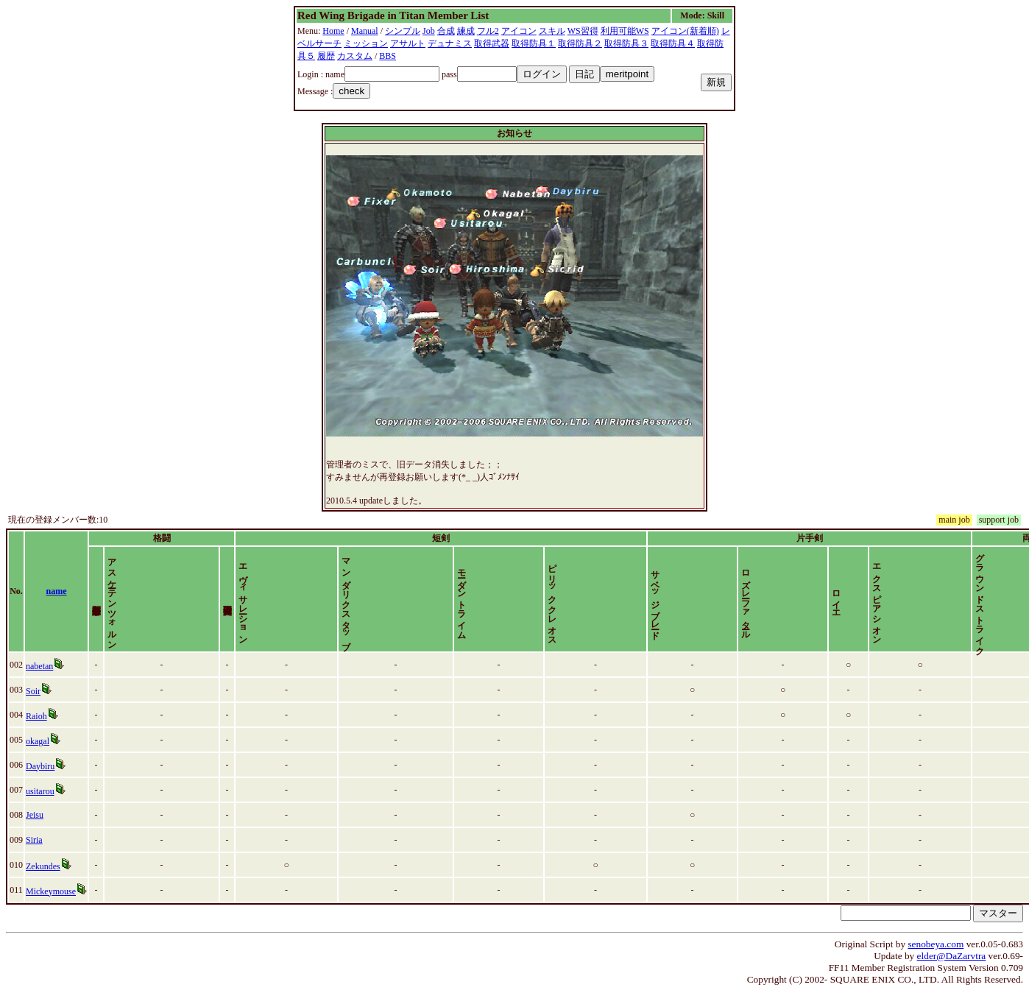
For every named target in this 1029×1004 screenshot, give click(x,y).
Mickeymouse (54, 904)
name (73, 598)
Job (428, 31)
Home (333, 31)
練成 (466, 31)
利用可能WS (625, 31)
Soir (36, 704)
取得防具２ (580, 43)
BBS (387, 56)
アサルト (407, 43)
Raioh (40, 729)
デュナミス (450, 43)
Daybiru (43, 779)
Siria (37, 852)
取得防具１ (534, 43)
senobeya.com (935, 956)
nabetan (43, 679)
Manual (364, 31)
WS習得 (582, 31)
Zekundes (46, 879)
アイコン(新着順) (685, 31)
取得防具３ (626, 43)
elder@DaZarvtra (951, 968)
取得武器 (491, 43)
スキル (552, 31)
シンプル (402, 31)
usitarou (43, 804)
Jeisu (38, 827)
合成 (446, 31)
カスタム (354, 56)
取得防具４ (673, 43)
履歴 (326, 56)
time (1003, 598)
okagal (41, 754)
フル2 (488, 31)
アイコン (519, 31)
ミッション (366, 43)
